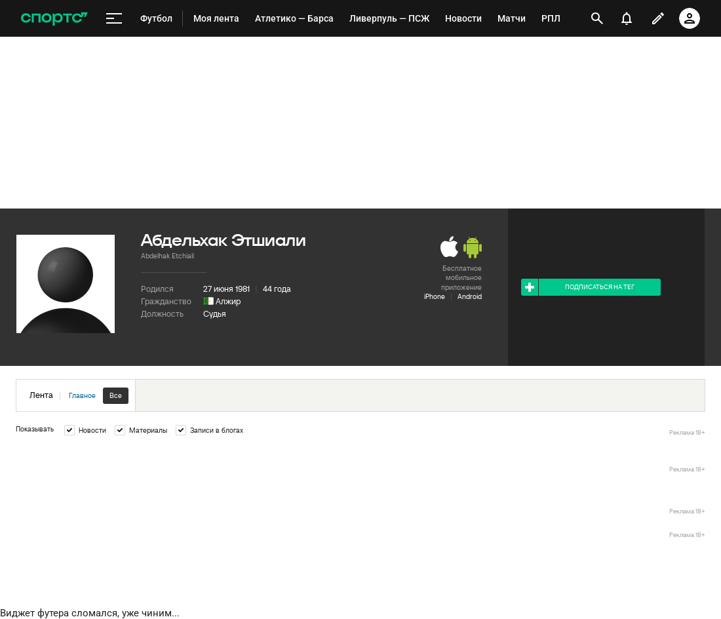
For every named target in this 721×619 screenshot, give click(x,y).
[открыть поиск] (597, 18)
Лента (78, 396)
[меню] (114, 19)
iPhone (434, 296)
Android (470, 296)
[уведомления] (626, 18)
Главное (82, 395)
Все (115, 395)
